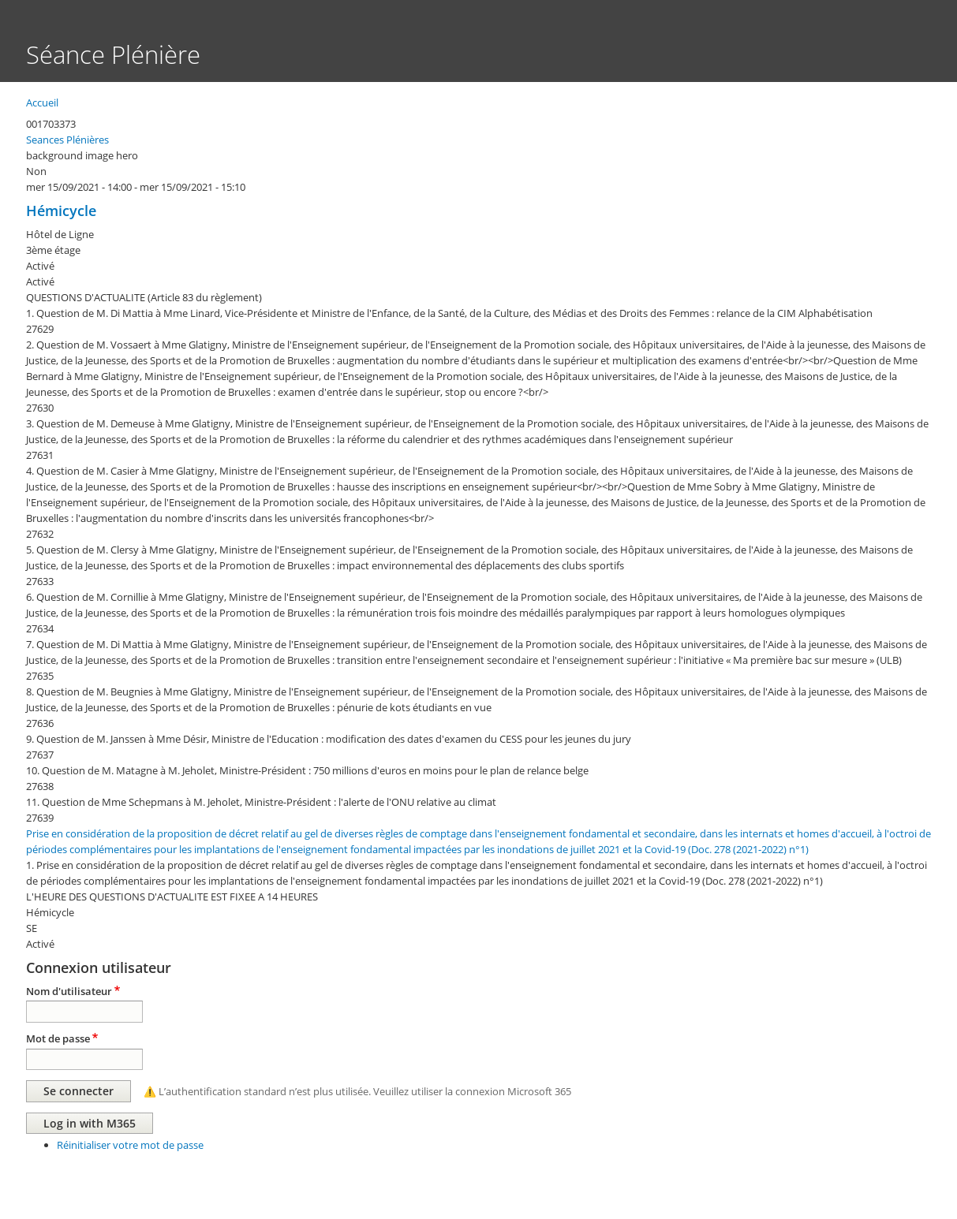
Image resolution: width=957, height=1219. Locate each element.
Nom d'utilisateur (69, 991)
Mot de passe (58, 1038)
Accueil (42, 102)
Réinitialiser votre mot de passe (130, 1145)
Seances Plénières (67, 139)
